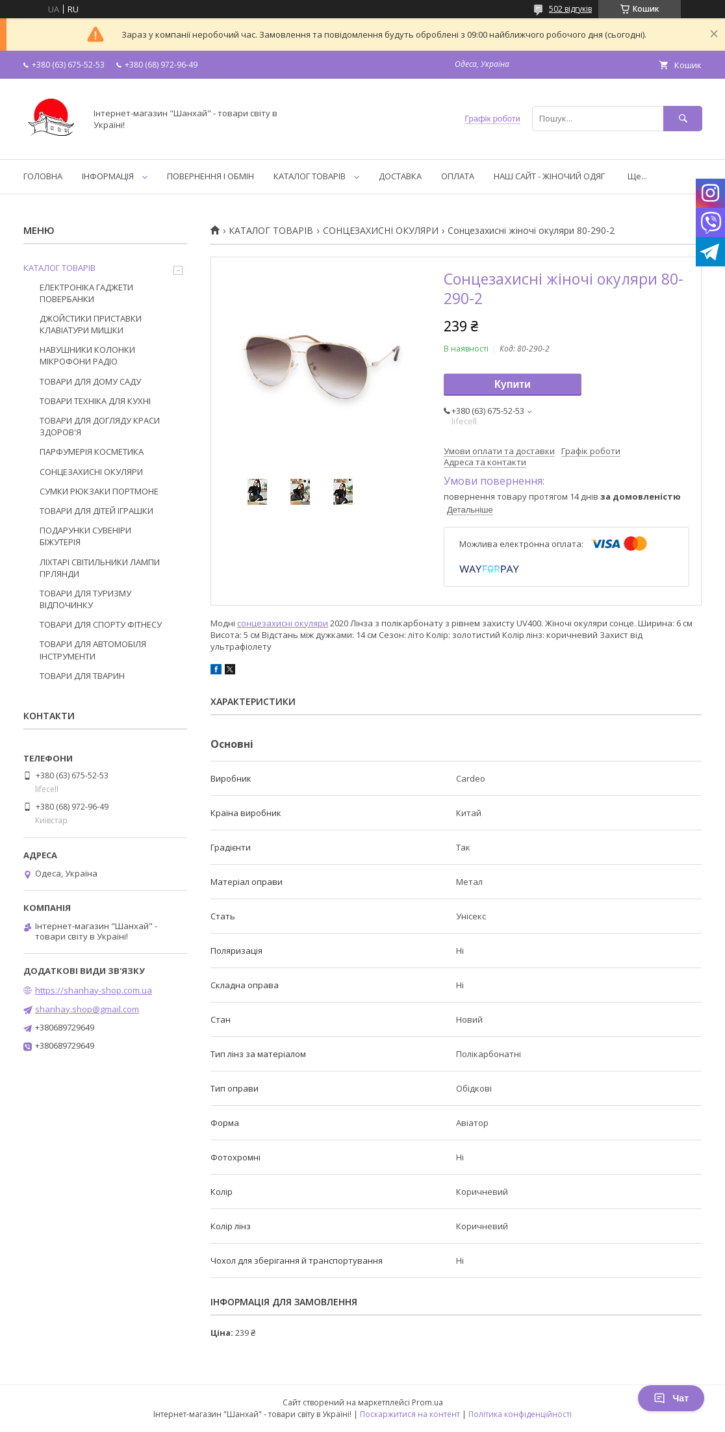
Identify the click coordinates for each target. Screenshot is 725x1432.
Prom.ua (427, 1402)
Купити (512, 384)
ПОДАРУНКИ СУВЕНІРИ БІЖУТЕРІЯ (85, 536)
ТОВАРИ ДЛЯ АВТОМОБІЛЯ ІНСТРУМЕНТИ (93, 649)
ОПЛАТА (457, 176)
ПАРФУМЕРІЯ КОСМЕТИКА (92, 451)
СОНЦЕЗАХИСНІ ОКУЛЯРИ (381, 230)
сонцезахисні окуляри (282, 623)
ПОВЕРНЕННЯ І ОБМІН (210, 176)
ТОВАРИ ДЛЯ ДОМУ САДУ (90, 381)
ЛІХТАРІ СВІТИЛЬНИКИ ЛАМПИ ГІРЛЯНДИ (100, 568)
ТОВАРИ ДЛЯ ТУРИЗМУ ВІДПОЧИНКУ (85, 599)
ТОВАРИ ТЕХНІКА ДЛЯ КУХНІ (95, 401)
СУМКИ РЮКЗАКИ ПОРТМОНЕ (99, 491)
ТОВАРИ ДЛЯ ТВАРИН (82, 676)
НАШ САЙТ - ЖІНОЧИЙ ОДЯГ (549, 176)
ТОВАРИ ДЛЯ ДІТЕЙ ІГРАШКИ (96, 511)
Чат (671, 1398)
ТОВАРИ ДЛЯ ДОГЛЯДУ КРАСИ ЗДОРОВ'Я (100, 426)
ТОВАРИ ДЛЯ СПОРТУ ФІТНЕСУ (101, 624)
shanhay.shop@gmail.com (87, 1009)
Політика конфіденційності (520, 1414)
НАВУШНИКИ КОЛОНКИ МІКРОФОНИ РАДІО (87, 355)
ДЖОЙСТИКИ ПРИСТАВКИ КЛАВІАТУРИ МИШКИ (91, 324)
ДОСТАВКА (400, 176)
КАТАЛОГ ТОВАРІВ (309, 176)
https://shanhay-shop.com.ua (93, 990)
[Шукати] (682, 118)
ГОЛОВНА (42, 176)
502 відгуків (570, 8)
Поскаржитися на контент (410, 1414)
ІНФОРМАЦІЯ (108, 176)
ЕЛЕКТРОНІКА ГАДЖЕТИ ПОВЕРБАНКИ (86, 293)
